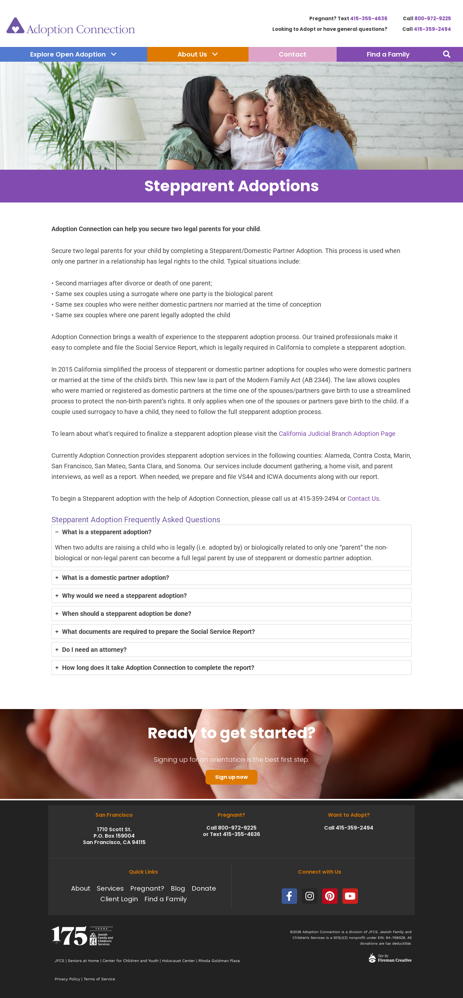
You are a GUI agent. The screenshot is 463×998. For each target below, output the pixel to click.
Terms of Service (99, 979)
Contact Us (363, 500)
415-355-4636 (368, 18)
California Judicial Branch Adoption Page (337, 435)
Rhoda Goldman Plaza (219, 960)
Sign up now (231, 778)
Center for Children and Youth (131, 960)
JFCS (59, 960)
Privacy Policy (67, 979)
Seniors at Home (83, 960)
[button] (446, 54)
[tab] (231, 547)
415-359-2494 (432, 29)
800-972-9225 (432, 18)
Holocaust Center (178, 960)
